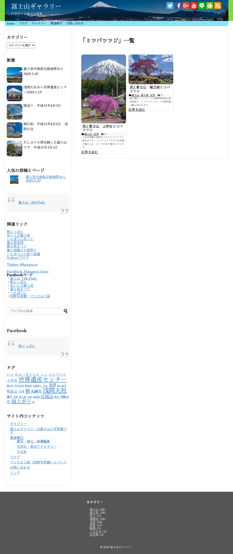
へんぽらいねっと (20, 239)
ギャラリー (39, 23)
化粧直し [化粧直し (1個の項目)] (37, 386)
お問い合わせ (75, 23)
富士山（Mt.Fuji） (32, 202)
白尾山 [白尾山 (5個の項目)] (47, 396)
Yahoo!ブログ (18, 257)
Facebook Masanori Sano (27, 271)
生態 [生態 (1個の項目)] (29, 397)
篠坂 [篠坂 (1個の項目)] (56, 397)
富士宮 (94, 512)
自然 (92, 522)
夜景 (92, 525)
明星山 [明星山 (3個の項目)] (12, 391)
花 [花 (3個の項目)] (8, 402)
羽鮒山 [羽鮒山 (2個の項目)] (64, 396)
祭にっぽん (15, 232)
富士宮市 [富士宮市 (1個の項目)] (61, 386)
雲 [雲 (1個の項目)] (33, 402)
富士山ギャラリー (36, 6)
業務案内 (56, 23)
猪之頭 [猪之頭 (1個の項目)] (22, 397)
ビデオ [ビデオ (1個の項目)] (10, 375)
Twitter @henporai (22, 264)
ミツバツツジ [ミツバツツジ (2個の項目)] (57, 374)
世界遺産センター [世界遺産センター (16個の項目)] (42, 380)
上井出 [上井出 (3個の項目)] (12, 380)
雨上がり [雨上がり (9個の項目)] (21, 401)
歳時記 (94, 518)
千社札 (22, 452)
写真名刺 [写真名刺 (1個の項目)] (19, 386)
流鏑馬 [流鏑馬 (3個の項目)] (36, 391)
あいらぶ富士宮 (18, 235)
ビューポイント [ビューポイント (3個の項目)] (27, 374)
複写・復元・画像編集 (33, 441)
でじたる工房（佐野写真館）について (38, 462)
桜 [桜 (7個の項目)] (27, 391)
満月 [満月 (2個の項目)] (10, 396)
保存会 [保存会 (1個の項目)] (10, 386)
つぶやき (95, 531)
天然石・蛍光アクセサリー (37, 446)
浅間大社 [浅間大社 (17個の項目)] (55, 391)
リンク (15, 473)
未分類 (94, 534)
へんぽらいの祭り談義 (23, 254)
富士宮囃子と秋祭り (22, 250)
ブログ (23, 23)
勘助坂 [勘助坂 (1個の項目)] (28, 386)
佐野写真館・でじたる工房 (30, 296)
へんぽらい (18, 293)
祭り (92, 515)
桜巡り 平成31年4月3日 (42, 105)
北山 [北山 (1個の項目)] (45, 386)
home (11, 23)
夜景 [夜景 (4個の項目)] (52, 385)
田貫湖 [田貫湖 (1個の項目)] (36, 397)
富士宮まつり (17, 246)
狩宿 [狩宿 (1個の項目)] (16, 397)
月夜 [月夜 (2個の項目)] (21, 391)
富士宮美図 (15, 242)
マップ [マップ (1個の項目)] (44, 375)
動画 (92, 528)
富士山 (94, 509)
